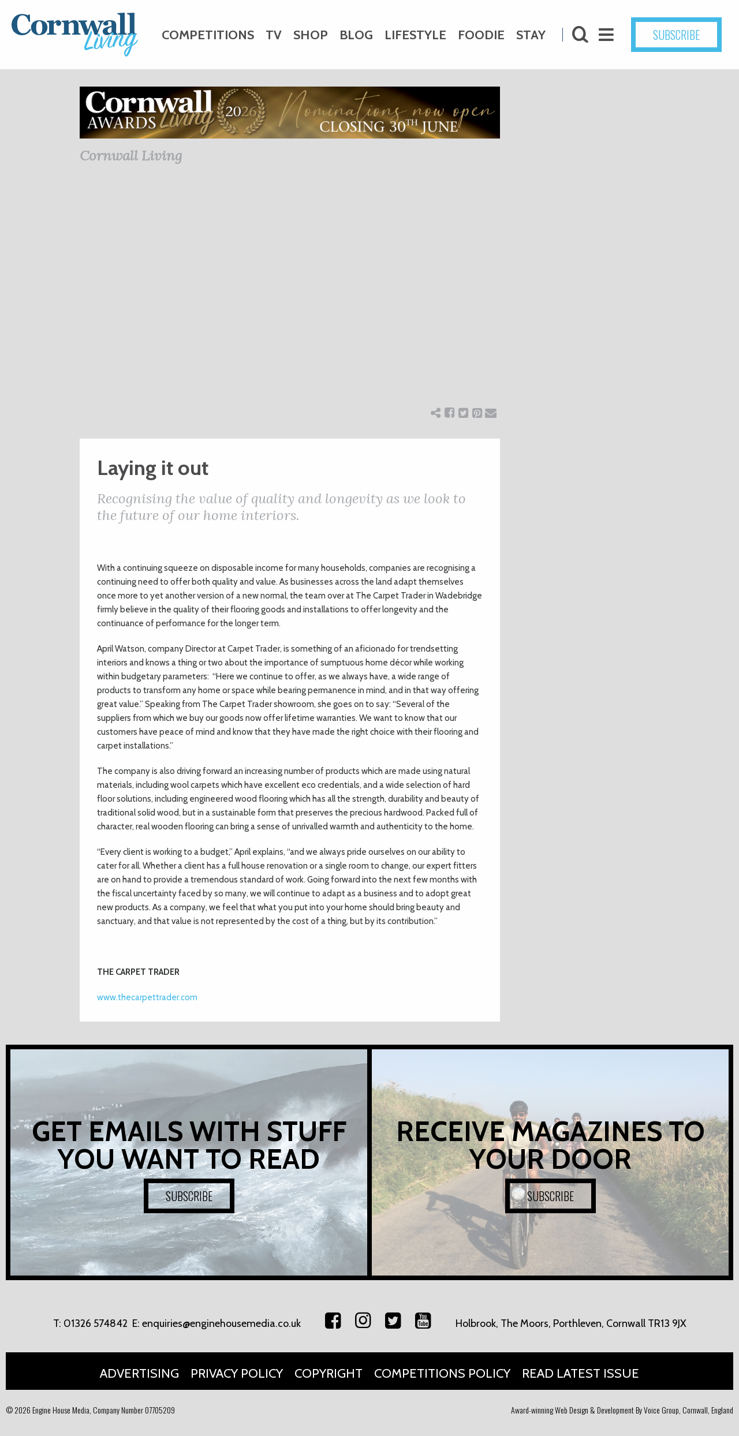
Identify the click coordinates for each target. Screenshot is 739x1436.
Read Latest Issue (580, 1373)
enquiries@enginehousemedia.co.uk (221, 1323)
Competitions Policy (442, 1373)
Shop (310, 35)
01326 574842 (96, 1323)
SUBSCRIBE (676, 34)
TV (274, 35)
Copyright (328, 1373)
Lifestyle (415, 35)
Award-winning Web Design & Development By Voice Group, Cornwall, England (622, 1410)
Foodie (481, 35)
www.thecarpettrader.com (147, 997)
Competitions (208, 35)
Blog (356, 35)
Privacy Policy (237, 1373)
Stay (531, 35)
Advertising (139, 1373)
